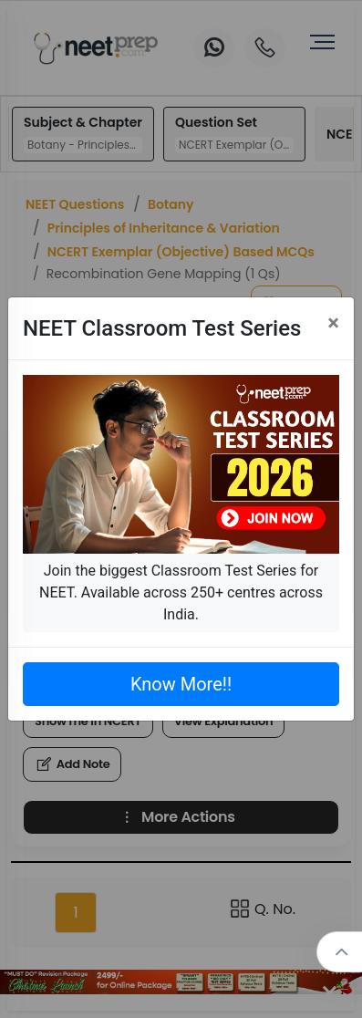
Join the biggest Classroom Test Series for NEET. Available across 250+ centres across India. (181, 592)
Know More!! (181, 684)
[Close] (333, 322)
